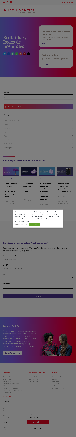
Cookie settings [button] (21, 224)
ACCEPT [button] (35, 224)
